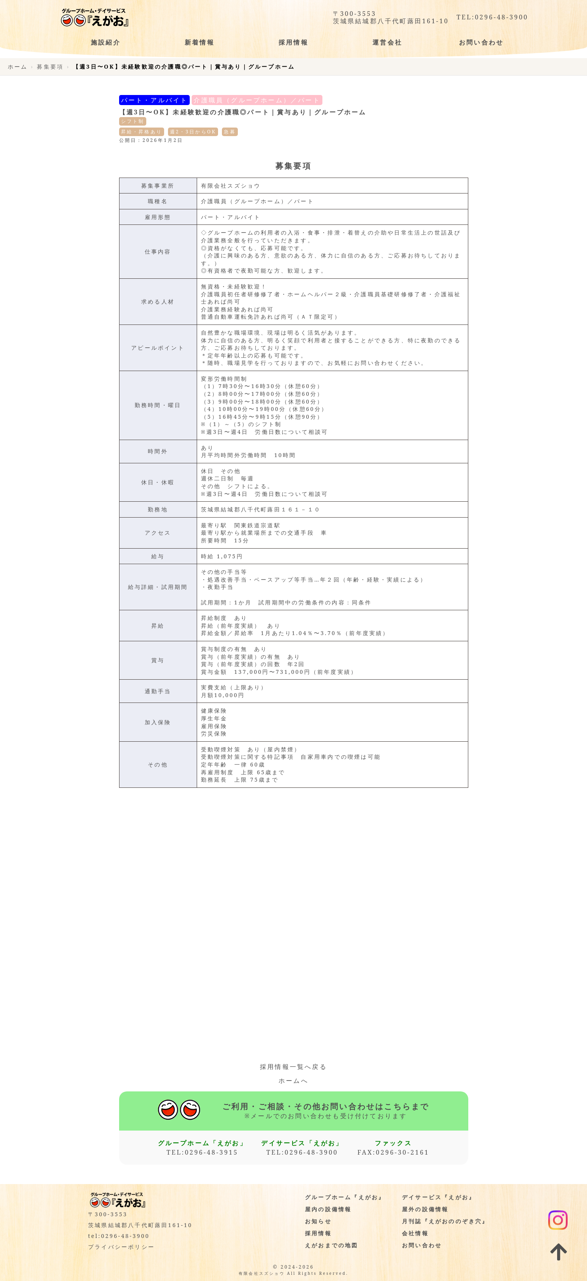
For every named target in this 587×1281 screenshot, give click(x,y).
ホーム (18, 66)
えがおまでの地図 (331, 1245)
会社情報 (415, 1233)
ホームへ (293, 1080)
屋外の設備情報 (425, 1209)
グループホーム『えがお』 (345, 1197)
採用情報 (318, 1233)
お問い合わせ (422, 1245)
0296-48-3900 (501, 17)
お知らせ (318, 1221)
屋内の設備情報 (328, 1209)
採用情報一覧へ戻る (293, 1066)
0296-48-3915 (211, 1152)
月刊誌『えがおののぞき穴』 (445, 1221)
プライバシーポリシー (121, 1246)
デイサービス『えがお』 (438, 1197)
